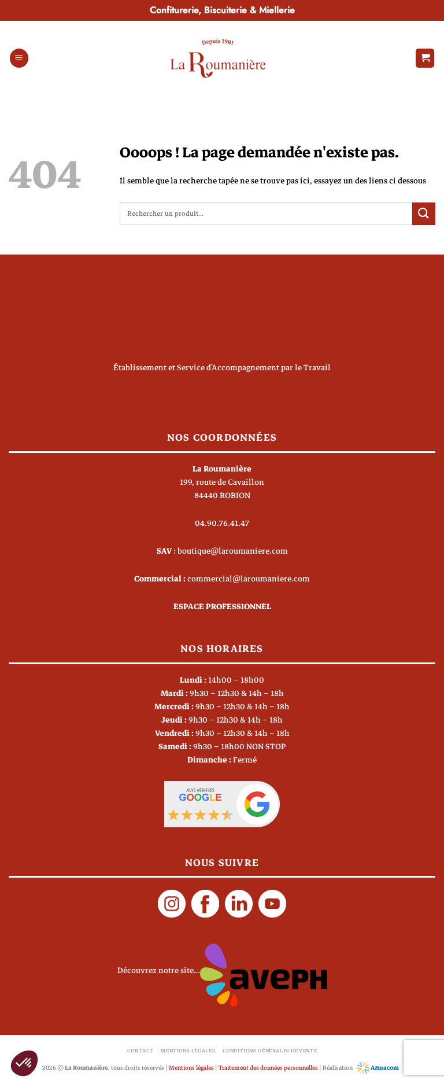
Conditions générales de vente (270, 1051)
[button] (19, 58)
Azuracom (378, 1068)
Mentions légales (188, 1051)
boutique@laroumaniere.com (232, 551)
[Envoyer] (423, 213)
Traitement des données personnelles (268, 1068)
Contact (140, 1051)
